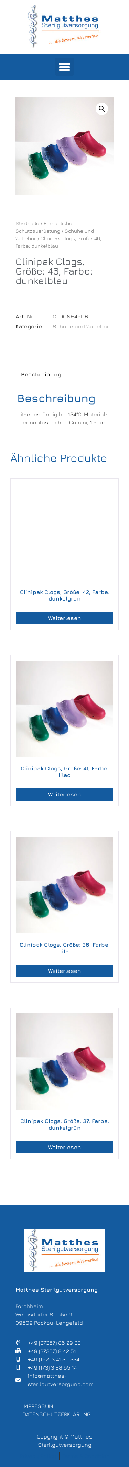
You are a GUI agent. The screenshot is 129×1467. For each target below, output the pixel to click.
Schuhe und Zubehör (81, 326)
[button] (64, 67)
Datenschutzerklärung (56, 1414)
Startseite (27, 223)
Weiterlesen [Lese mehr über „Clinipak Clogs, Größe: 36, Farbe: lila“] (64, 971)
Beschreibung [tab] (41, 374)
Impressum (37, 1406)
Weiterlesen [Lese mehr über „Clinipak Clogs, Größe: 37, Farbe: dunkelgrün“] (64, 1147)
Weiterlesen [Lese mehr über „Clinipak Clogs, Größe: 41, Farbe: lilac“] (64, 794)
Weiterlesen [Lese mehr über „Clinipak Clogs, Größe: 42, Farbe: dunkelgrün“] (64, 618)
